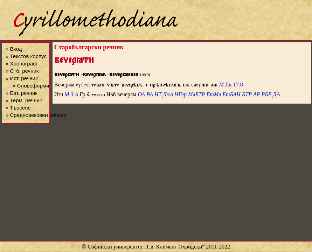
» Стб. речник (22, 71)
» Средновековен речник (36, 115)
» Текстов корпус (26, 56)
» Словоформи (31, 86)
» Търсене (18, 108)
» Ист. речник (22, 78)
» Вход (14, 49)
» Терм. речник (24, 100)
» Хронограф (21, 63)
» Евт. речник (21, 93)
